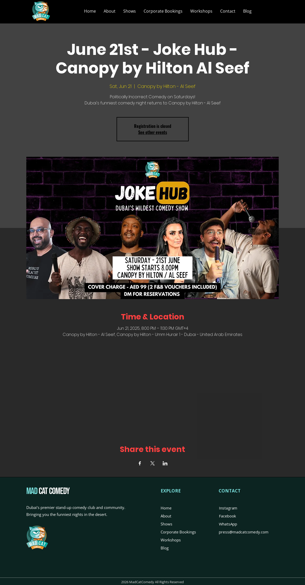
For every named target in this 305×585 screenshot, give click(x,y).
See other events (152, 132)
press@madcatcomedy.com (243, 531)
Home (166, 507)
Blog (165, 547)
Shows (166, 523)
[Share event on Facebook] (139, 463)
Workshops (171, 539)
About (166, 515)
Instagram (228, 507)
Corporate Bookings (178, 531)
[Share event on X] (152, 463)
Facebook (227, 515)
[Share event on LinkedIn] (165, 463)
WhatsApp (228, 523)
